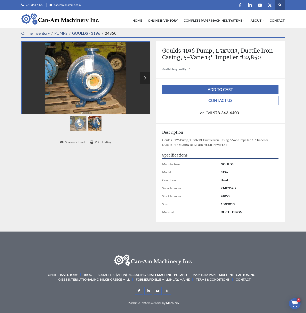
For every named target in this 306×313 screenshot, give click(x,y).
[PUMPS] (61, 33)
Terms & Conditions (213, 279)
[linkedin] (250, 5)
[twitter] (270, 5)
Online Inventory (163, 20)
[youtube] (260, 5)
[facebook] (240, 5)
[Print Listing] (101, 142)
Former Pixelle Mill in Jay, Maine (163, 279)
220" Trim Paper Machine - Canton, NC (224, 275)
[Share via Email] (73, 142)
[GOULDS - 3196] (86, 33)
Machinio (172, 303)
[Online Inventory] (35, 33)
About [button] (256, 20)
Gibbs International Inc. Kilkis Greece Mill (94, 279)
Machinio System (138, 303)
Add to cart (220, 89)
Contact (277, 20)
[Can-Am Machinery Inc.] (153, 260)
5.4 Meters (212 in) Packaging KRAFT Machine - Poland (142, 275)
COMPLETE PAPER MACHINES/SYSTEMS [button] (213, 20)
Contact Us (220, 100)
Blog (88, 275)
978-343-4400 (34, 4)
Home (137, 20)
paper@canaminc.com (67, 4)
